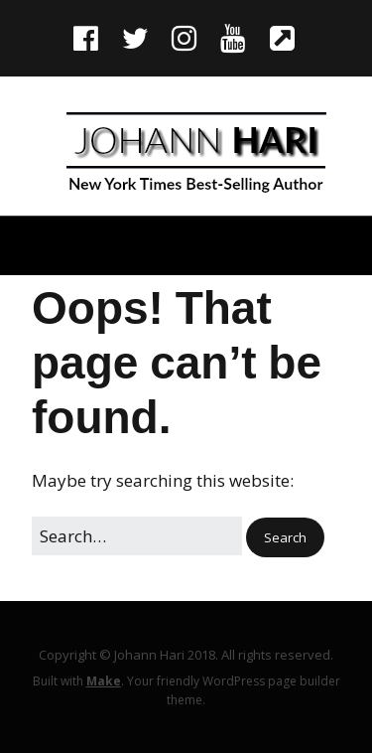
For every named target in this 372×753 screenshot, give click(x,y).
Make (103, 681)
